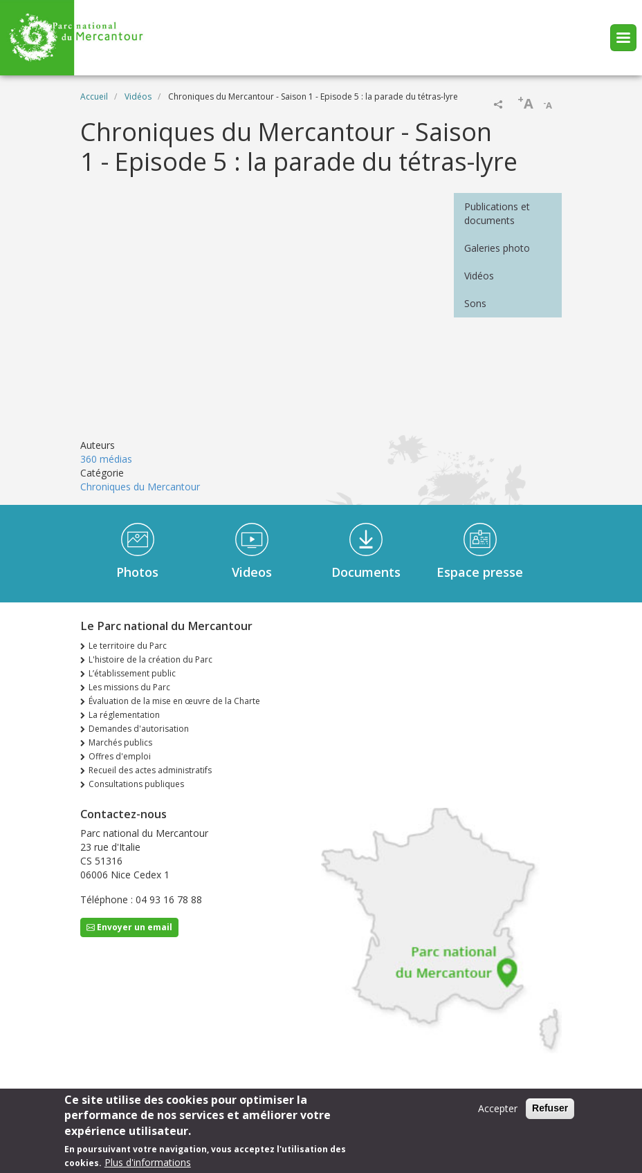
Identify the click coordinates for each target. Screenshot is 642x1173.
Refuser (550, 1108)
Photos (137, 572)
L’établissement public (132, 673)
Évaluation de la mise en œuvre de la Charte (174, 701)
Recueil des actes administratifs (150, 770)
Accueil (94, 96)
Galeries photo (497, 248)
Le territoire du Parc (128, 646)
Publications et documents (497, 213)
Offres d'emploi (120, 756)
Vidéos (138, 96)
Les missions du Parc (129, 687)
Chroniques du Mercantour (140, 486)
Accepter (497, 1108)
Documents (366, 572)
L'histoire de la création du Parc (150, 659)
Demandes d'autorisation (139, 729)
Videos (252, 572)
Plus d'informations (147, 1162)
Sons (475, 303)
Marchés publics (120, 742)
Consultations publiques (136, 784)
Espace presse (480, 572)
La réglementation (124, 715)
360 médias (106, 458)
